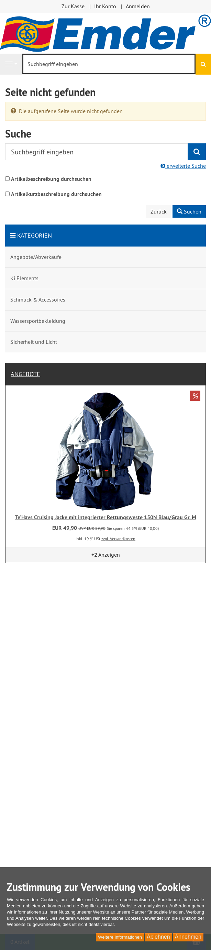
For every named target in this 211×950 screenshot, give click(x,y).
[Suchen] (203, 64)
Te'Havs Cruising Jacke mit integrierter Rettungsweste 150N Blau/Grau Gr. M (105, 517)
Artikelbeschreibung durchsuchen (51, 179)
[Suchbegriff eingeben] (109, 64)
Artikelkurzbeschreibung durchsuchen (56, 194)
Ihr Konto (105, 6)
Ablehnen (158, 937)
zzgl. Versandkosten (118, 538)
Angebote (25, 374)
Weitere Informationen (120, 937)
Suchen (189, 211)
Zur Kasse (73, 6)
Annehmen (188, 937)
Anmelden (138, 6)
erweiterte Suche (183, 165)
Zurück (159, 211)
